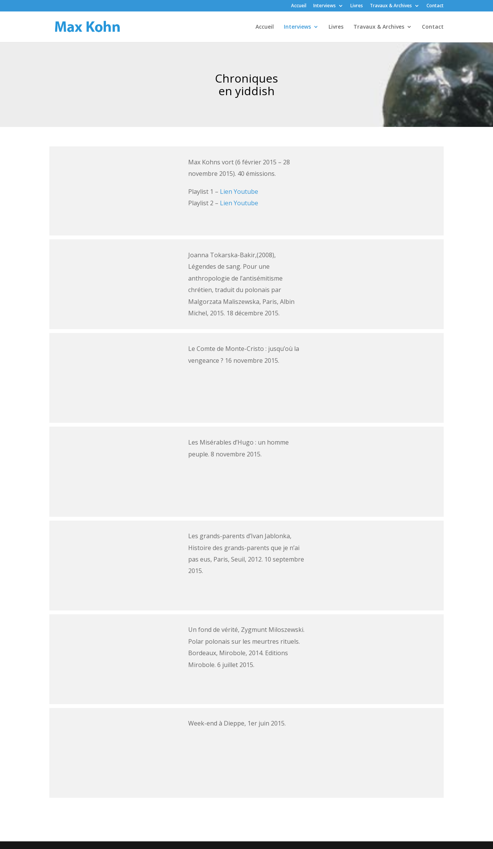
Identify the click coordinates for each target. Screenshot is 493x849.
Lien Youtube (239, 191)
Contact (435, 6)
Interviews (324, 6)
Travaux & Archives (391, 6)
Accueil (298, 6)
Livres (356, 6)
